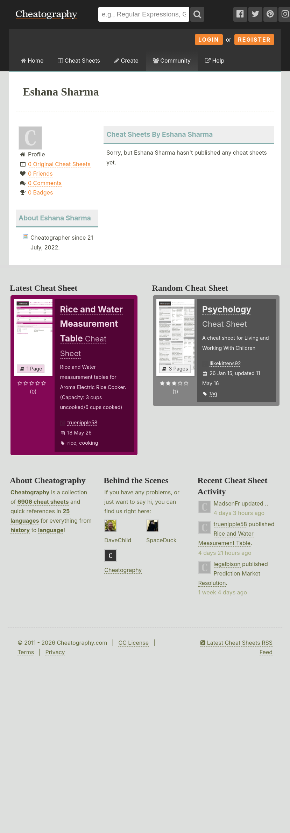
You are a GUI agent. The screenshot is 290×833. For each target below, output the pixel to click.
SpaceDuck (161, 540)
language (51, 530)
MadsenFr (227, 503)
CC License (133, 642)
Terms (25, 652)
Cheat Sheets (79, 60)
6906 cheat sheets (43, 501)
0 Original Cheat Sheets (59, 164)
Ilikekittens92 (225, 363)
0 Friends (40, 173)
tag (213, 393)
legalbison (227, 563)
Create (126, 60)
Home (32, 60)
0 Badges (40, 192)
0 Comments (45, 182)
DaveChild (117, 540)
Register (254, 39)
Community (172, 60)
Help (214, 60)
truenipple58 (82, 422)
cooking (88, 443)
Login (208, 39)
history (20, 530)
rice (71, 443)
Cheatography (29, 492)
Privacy (55, 652)
